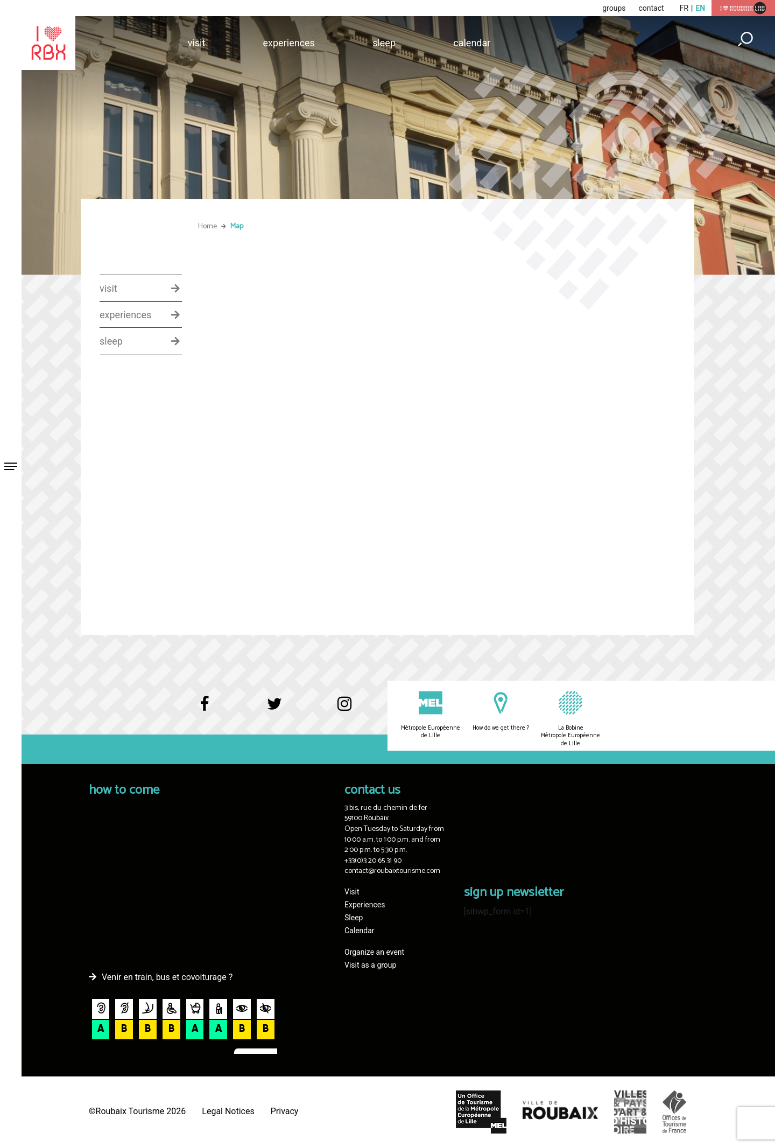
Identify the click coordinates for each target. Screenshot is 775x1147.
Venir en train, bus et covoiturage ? (167, 977)
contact (651, 8)
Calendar (471, 42)
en (700, 8)
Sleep (384, 42)
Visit (197, 42)
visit (108, 288)
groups (613, 8)
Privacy (285, 1111)
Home (207, 226)
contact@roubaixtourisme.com (392, 871)
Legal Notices (228, 1111)
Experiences (289, 42)
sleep (111, 341)
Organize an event (374, 952)
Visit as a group (370, 965)
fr (684, 8)
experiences (125, 315)
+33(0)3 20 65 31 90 (372, 861)
